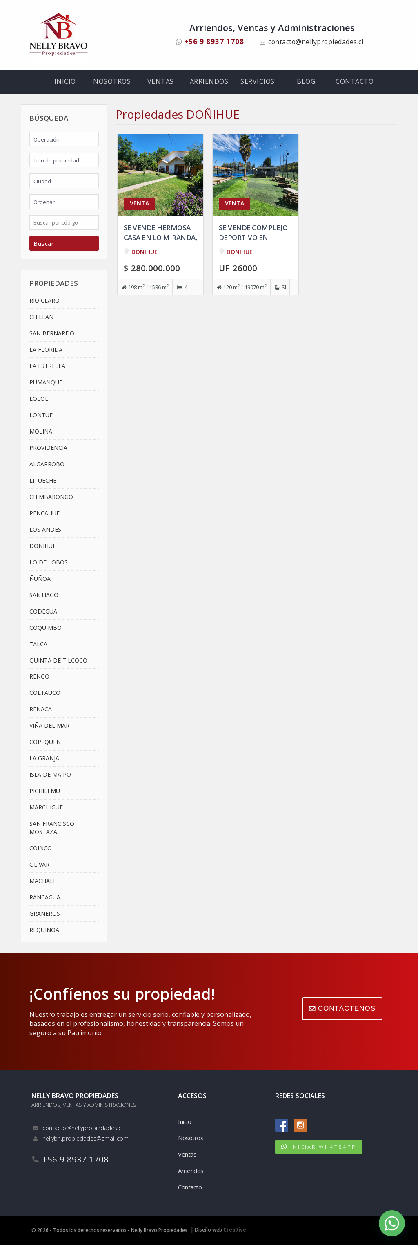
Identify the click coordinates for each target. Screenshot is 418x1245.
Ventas (160, 81)
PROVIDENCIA (48, 448)
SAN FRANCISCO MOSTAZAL (51, 828)
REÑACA (40, 709)
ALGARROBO (46, 464)
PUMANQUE (45, 383)
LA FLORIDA (45, 350)
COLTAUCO (44, 693)
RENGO (39, 677)
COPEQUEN (45, 742)
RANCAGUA (44, 897)
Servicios (257, 81)
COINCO (40, 848)
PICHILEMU (44, 791)
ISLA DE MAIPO (50, 775)
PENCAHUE (44, 513)
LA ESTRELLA (47, 366)
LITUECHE (42, 480)
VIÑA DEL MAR (49, 726)
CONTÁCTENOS (342, 1009)
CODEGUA (43, 611)
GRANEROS (44, 913)
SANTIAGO (43, 595)
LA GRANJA (44, 758)
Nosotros (112, 81)
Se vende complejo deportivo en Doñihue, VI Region (253, 237)
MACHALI (42, 881)
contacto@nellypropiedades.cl (316, 41)
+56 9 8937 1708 (209, 41)
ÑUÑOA (40, 578)
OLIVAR (39, 864)
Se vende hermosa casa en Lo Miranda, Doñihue (161, 237)
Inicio (65, 81)
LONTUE (41, 415)
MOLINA (40, 431)
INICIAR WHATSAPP (323, 1147)
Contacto (355, 81)
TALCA (38, 644)
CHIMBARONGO (51, 497)
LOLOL (38, 399)
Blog (306, 81)
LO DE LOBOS (48, 562)
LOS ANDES (45, 529)
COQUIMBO (45, 627)
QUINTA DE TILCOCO (58, 660)
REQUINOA (44, 930)
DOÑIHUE (42, 546)
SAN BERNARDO (51, 333)
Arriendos (209, 81)
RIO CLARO (44, 301)
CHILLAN (41, 317)
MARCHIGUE (46, 807)
